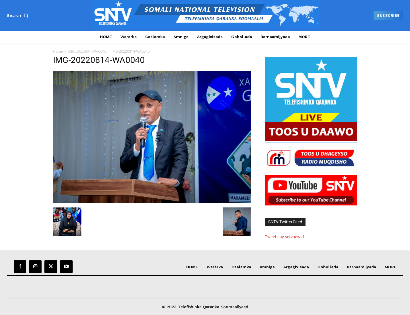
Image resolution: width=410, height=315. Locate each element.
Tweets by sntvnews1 (285, 236)
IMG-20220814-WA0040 (87, 51)
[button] (19, 15)
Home (58, 51)
